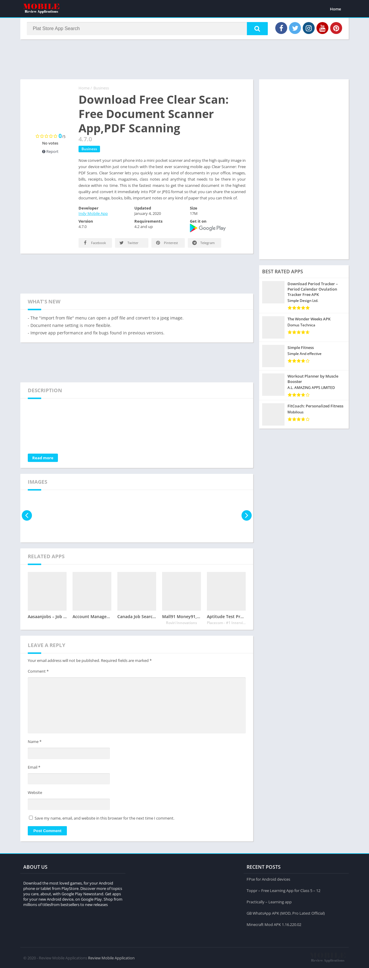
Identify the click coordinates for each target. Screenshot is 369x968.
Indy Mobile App (93, 214)
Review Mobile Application (111, 957)
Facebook (94, 243)
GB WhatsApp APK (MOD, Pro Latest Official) (286, 913)
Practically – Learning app (269, 901)
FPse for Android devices (268, 879)
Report (50, 152)
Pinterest (166, 243)
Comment (38, 671)
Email (34, 767)
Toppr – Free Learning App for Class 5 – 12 (283, 890)
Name (34, 742)
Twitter (129, 243)
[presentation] (27, 516)
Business (101, 88)
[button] (256, 28)
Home (335, 9)
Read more (42, 458)
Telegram (203, 243)
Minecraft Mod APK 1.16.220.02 (274, 924)
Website (35, 793)
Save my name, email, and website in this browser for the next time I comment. (104, 818)
